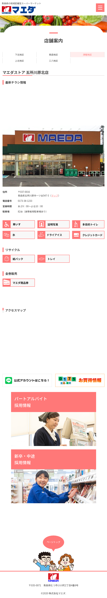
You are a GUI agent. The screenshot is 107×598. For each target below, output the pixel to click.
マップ (54, 195)
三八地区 (53, 60)
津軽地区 (87, 54)
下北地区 (19, 54)
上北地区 (19, 60)
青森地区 (53, 54)
